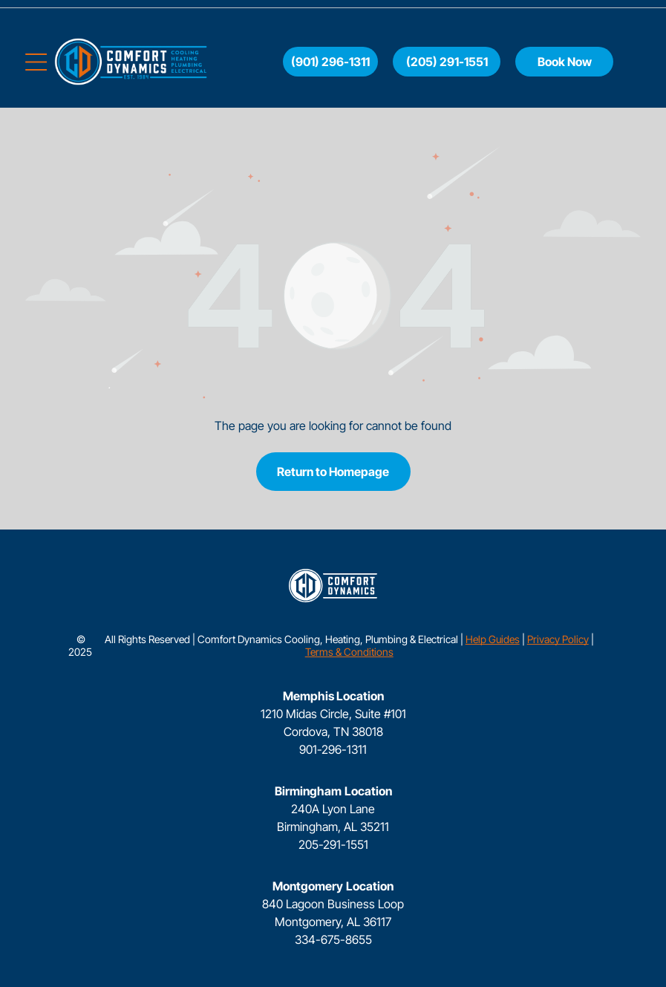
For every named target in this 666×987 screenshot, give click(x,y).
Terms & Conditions (349, 651)
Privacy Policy (558, 639)
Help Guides (493, 639)
